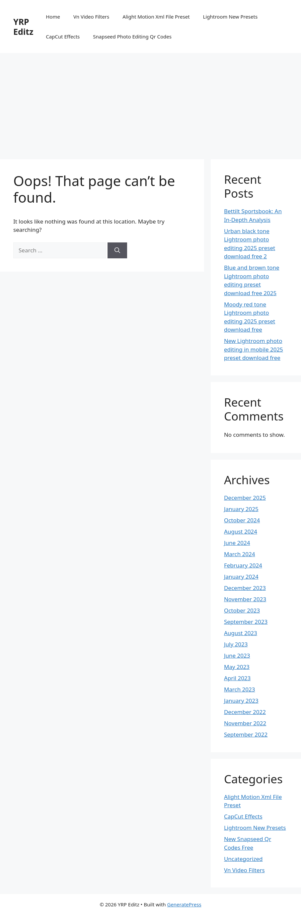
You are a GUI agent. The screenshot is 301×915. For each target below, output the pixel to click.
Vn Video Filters (91, 16)
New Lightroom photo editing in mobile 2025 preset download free (253, 349)
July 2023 (236, 644)
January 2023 (241, 700)
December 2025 (245, 497)
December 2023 (245, 588)
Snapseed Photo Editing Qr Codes (132, 36)
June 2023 (237, 655)
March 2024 (239, 554)
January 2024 (241, 576)
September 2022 (245, 734)
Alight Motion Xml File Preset (155, 16)
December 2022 (245, 712)
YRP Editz (23, 26)
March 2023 (239, 689)
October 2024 (242, 520)
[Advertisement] (150, 102)
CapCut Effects (63, 36)
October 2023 (242, 610)
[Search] (117, 250)
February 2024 (243, 565)
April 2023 (237, 678)
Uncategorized (243, 859)
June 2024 (237, 543)
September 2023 (245, 621)
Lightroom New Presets (230, 16)
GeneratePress (184, 904)
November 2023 (245, 599)
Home (53, 16)
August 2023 (240, 633)
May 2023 (237, 667)
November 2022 (245, 723)
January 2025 (241, 509)
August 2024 (240, 531)
